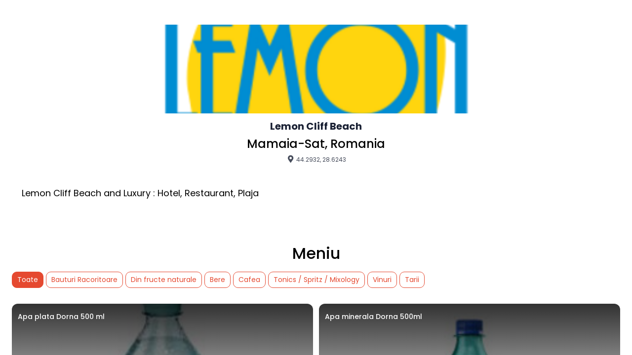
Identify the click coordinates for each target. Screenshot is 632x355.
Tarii (412, 279)
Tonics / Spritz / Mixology (316, 279)
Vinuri (382, 279)
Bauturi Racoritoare (84, 279)
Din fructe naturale (164, 279)
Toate (27, 279)
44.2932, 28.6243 (316, 159)
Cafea (249, 279)
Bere (217, 279)
